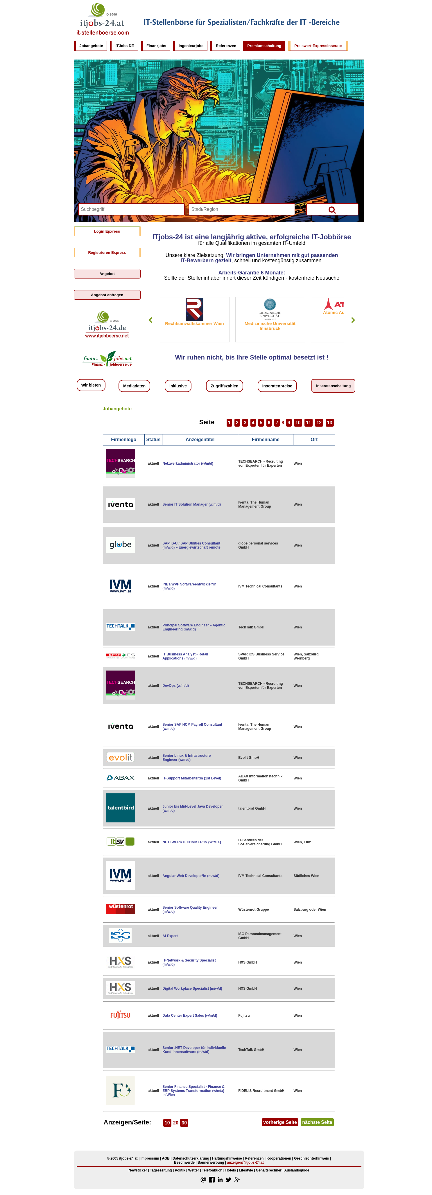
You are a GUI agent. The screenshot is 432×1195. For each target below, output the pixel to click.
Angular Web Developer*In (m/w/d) (190, 876)
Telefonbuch (212, 1170)
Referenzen (226, 46)
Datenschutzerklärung (191, 1158)
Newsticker (137, 1170)
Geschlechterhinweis (311, 1158)
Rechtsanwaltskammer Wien (194, 323)
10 (298, 422)
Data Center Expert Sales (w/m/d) (189, 1015)
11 (308, 422)
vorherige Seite (280, 1122)
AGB (166, 1158)
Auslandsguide (296, 1170)
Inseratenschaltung (333, 386)
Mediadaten (134, 386)
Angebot (107, 274)
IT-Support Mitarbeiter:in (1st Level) (191, 778)
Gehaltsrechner (269, 1170)
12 (319, 422)
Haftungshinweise (227, 1158)
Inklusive (178, 386)
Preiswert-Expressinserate (318, 46)
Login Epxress (107, 231)
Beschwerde (184, 1162)
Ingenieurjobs (191, 46)
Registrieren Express (107, 252)
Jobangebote (91, 46)
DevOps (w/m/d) (175, 686)
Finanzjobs (156, 46)
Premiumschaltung (264, 46)
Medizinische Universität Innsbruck (270, 326)
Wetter (193, 1170)
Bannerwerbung (211, 1162)
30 (184, 1122)
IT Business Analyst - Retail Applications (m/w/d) (185, 656)
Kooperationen (278, 1158)
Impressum (150, 1158)
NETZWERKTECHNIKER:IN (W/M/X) (191, 842)
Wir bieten (91, 385)
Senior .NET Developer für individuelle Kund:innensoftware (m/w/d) (194, 1050)
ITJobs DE (124, 46)
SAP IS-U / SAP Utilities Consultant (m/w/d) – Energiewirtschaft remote (191, 545)
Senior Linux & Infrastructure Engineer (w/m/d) (186, 758)
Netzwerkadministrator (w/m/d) (187, 463)
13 (329, 422)
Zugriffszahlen (225, 386)
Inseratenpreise (277, 386)
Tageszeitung (161, 1170)
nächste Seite (317, 1122)
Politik (180, 1170)
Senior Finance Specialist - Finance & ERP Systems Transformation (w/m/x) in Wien (193, 1091)
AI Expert (170, 936)
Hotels (230, 1170)
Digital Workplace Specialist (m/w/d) (192, 988)
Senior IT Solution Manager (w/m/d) (191, 504)
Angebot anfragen (107, 295)
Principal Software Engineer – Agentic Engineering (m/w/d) (193, 627)
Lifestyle (246, 1170)
